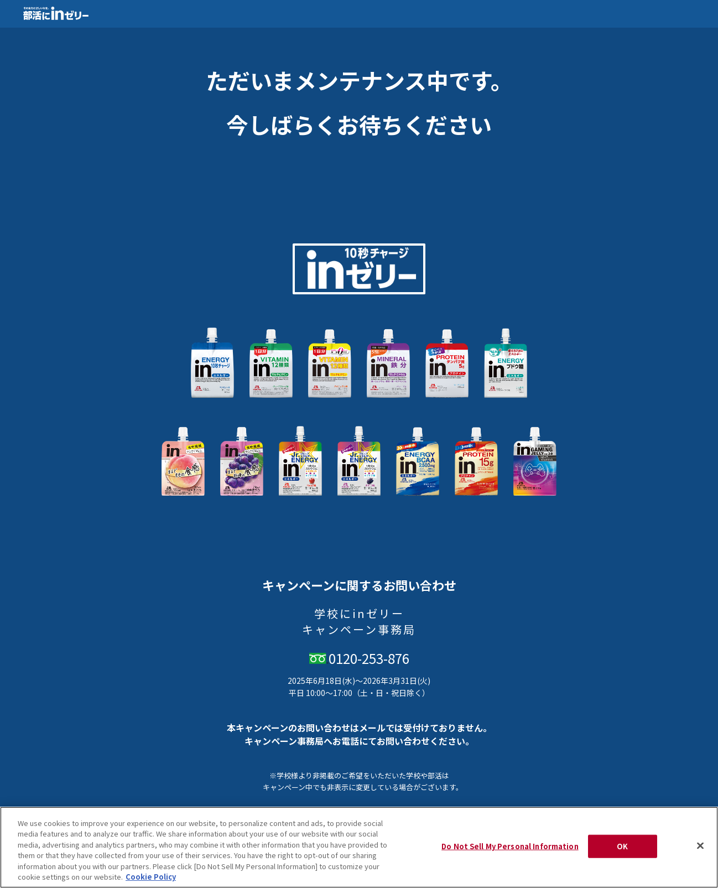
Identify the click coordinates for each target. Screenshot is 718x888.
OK (622, 846)
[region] (359, 847)
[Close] (700, 846)
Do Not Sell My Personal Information (510, 846)
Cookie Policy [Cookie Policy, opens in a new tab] (151, 876)
